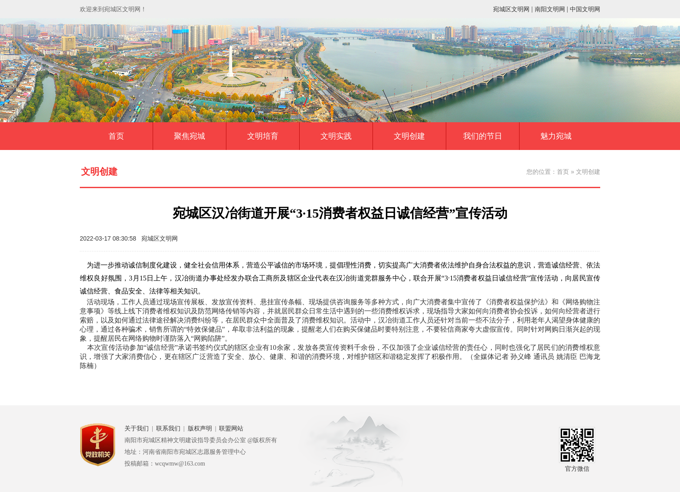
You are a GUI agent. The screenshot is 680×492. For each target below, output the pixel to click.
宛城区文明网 (511, 9)
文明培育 (262, 136)
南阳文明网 (550, 9)
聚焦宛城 (189, 136)
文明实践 (336, 136)
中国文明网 (585, 9)
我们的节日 (482, 136)
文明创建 (409, 136)
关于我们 (136, 428)
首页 (116, 136)
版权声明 (200, 428)
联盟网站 (231, 428)
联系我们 (168, 428)
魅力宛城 (556, 136)
